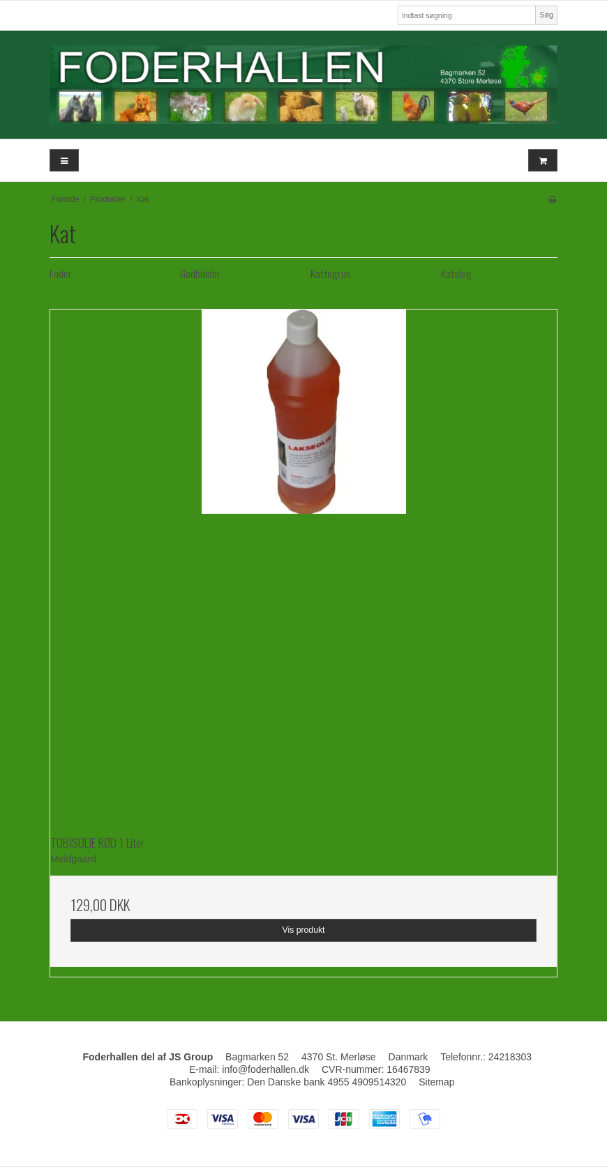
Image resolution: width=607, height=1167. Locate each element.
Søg (546, 14)
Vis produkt (303, 930)
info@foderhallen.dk (265, 1069)
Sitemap (436, 1082)
